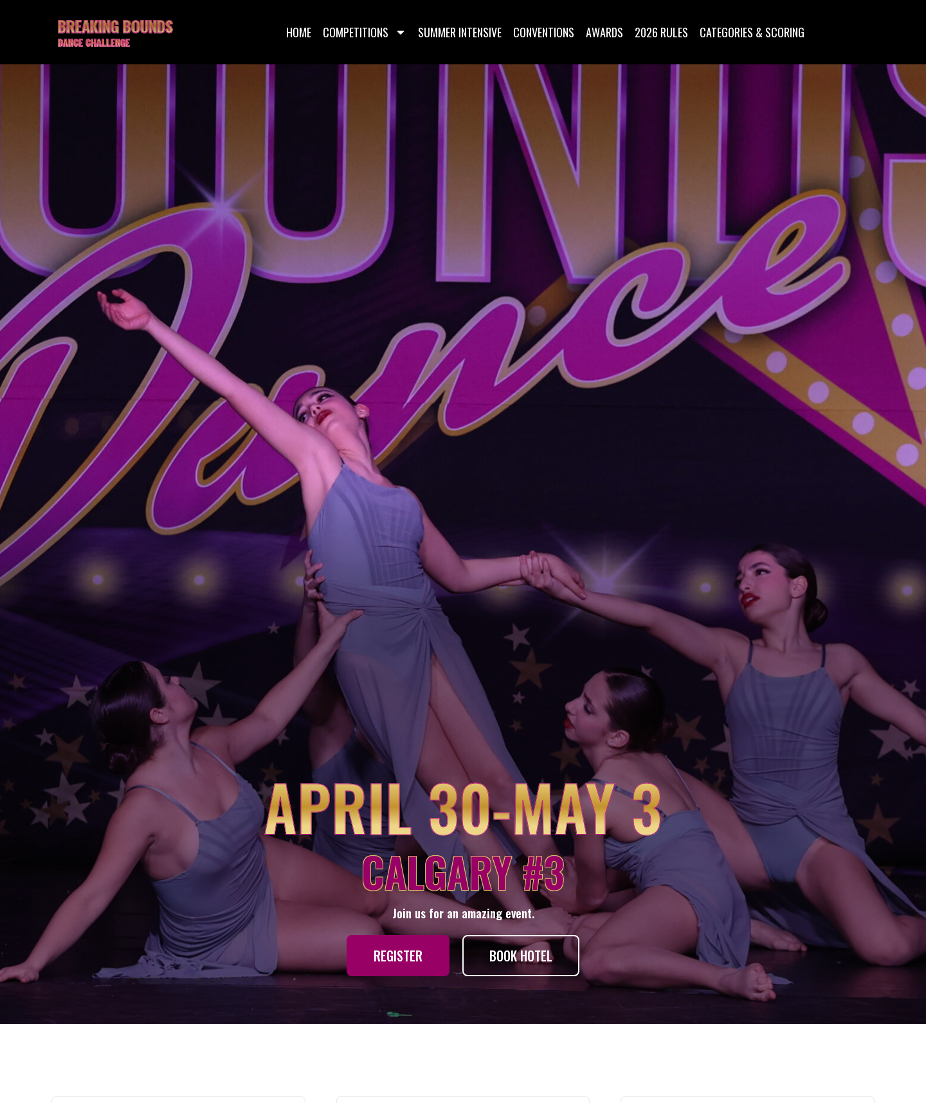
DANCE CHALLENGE (94, 42)
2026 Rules (661, 32)
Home (298, 32)
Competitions (364, 32)
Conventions (543, 32)
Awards (604, 32)
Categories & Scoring (752, 32)
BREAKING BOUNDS (115, 25)
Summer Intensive (460, 32)
